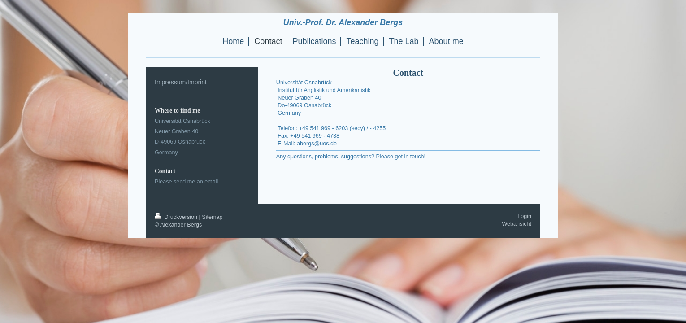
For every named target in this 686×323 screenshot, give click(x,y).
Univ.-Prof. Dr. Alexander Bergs (343, 22)
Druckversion (177, 217)
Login (524, 216)
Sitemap (212, 217)
